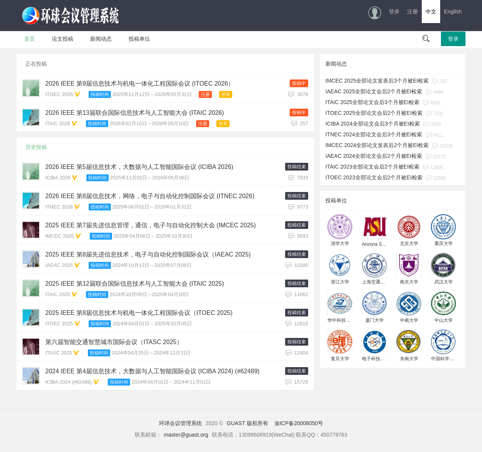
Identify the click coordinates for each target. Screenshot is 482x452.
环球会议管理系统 (180, 423)
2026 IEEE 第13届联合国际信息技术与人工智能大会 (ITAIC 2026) (134, 112)
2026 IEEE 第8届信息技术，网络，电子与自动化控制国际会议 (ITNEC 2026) (149, 196)
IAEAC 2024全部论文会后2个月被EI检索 (373, 156)
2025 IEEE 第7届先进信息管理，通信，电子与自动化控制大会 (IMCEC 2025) (150, 225)
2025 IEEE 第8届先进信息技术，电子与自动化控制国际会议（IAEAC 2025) (148, 254)
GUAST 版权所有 (247, 423)
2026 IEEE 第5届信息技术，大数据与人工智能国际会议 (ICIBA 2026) (139, 167)
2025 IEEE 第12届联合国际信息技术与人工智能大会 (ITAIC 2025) (134, 283)
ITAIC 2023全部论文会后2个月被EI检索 (372, 167)
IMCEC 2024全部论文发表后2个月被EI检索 (377, 145)
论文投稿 (62, 39)
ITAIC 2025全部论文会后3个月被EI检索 (372, 102)
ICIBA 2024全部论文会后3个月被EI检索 (372, 124)
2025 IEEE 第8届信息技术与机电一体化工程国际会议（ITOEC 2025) (139, 313)
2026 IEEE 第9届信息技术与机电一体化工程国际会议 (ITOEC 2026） (139, 83)
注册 (412, 11)
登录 (394, 11)
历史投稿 (36, 147)
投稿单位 (139, 39)
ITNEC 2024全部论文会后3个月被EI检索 (373, 134)
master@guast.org (186, 435)
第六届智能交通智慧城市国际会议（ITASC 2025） (114, 342)
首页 (29, 39)
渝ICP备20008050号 (299, 423)
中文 (431, 11)
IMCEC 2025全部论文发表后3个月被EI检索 (377, 81)
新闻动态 (101, 39)
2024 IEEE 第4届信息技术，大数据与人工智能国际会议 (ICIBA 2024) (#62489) (152, 371)
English (453, 11)
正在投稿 (36, 64)
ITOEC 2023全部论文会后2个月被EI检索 (374, 177)
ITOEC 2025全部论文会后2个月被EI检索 (374, 113)
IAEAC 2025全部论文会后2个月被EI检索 (373, 91)
